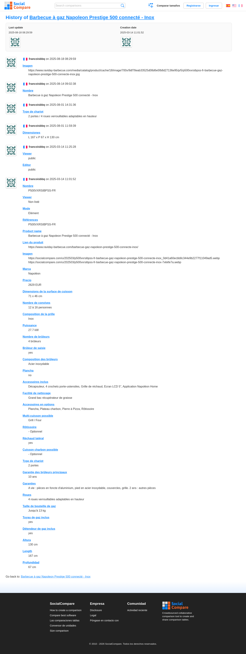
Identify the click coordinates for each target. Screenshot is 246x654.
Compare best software (63, 615)
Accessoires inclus (35, 381)
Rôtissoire (29, 427)
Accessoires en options (38, 404)
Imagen (28, 65)
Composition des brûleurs (40, 359)
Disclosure (96, 610)
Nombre (28, 90)
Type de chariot (33, 111)
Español (228, 5)
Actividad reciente (137, 610)
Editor (27, 164)
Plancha (28, 370)
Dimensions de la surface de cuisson (47, 291)
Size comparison (59, 630)
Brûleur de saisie (34, 348)
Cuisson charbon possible (40, 449)
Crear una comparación (151, 6)
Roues (27, 494)
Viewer (27, 153)
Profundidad (31, 562)
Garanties (29, 483)
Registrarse (194, 5)
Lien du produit (33, 242)
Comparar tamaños (168, 5)
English (234, 5)
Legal (93, 615)
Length (27, 551)
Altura (27, 540)
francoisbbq (37, 58)
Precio (27, 280)
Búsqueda (122, 5)
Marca (27, 268)
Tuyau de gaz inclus (36, 517)
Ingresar (214, 5)
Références (30, 219)
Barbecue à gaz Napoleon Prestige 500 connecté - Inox (91, 17)
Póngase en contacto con (104, 620)
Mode (26, 208)
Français (240, 5)
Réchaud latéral (33, 438)
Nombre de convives (36, 302)
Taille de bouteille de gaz (39, 506)
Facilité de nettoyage (37, 393)
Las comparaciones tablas (64, 620)
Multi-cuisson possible (38, 415)
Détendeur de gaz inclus (39, 528)
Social (179, 605)
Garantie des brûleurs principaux (45, 472)
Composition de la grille (39, 314)
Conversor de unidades (63, 625)
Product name (32, 231)
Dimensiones (31, 132)
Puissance (30, 325)
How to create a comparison (66, 610)
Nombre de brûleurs (36, 336)
